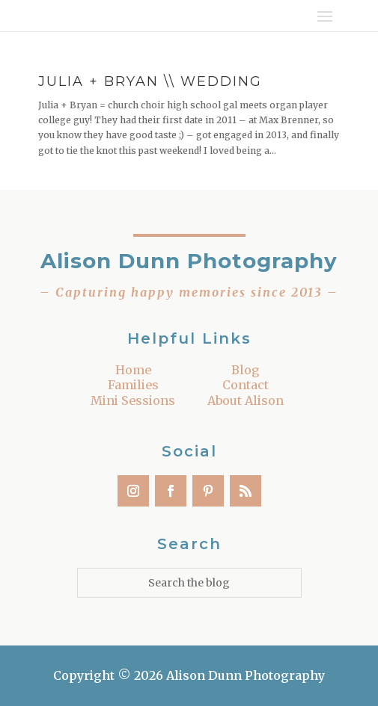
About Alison (245, 400)
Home (133, 369)
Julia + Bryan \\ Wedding (150, 81)
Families (133, 384)
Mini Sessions (133, 400)
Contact (245, 384)
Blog (245, 369)
